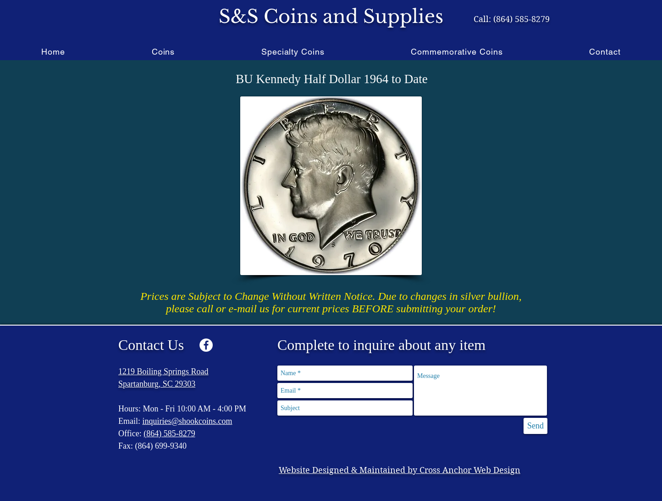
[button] (163, 51)
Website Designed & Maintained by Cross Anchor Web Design (399, 470)
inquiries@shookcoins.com (187, 421)
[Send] (535, 426)
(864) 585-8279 (169, 433)
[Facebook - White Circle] (206, 345)
